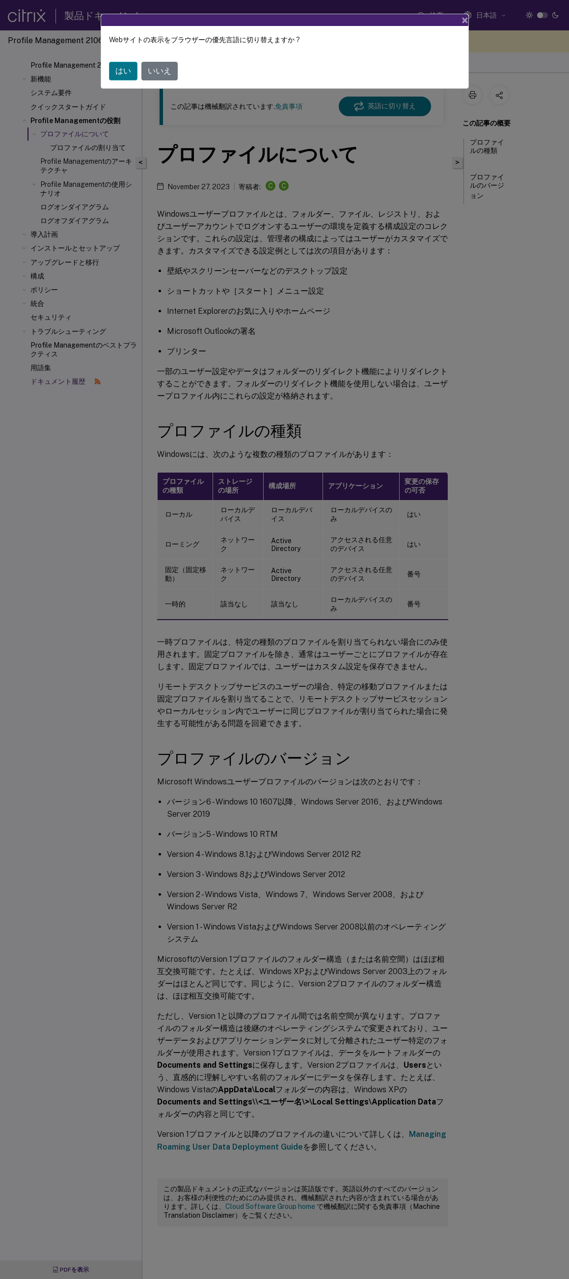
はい (123, 70)
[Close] (465, 20)
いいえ (159, 70)
